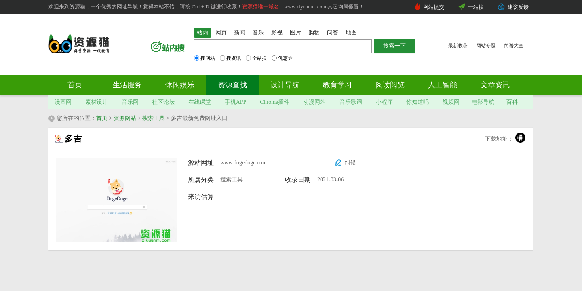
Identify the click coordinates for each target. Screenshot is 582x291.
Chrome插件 (274, 102)
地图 (351, 33)
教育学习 (337, 85)
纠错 (350, 163)
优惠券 (282, 58)
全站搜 (256, 58)
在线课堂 (199, 102)
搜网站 (204, 58)
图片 (295, 33)
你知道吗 (417, 102)
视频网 (451, 102)
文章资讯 (495, 85)
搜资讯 (230, 58)
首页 (74, 85)
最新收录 (458, 45)
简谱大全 (513, 45)
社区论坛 (163, 102)
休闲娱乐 (179, 85)
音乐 (258, 33)
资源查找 (232, 85)
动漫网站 (314, 102)
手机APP (236, 102)
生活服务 (127, 85)
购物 (314, 33)
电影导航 (483, 102)
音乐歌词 (351, 102)
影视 (277, 33)
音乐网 (130, 102)
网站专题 (486, 45)
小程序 (384, 102)
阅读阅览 (390, 85)
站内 (202, 33)
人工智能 (442, 85)
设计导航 (284, 85)
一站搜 (476, 7)
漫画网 (63, 102)
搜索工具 (153, 118)
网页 (221, 33)
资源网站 (125, 118)
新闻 (239, 33)
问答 (332, 33)
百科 (512, 102)
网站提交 (433, 7)
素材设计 (96, 102)
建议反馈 (518, 7)
